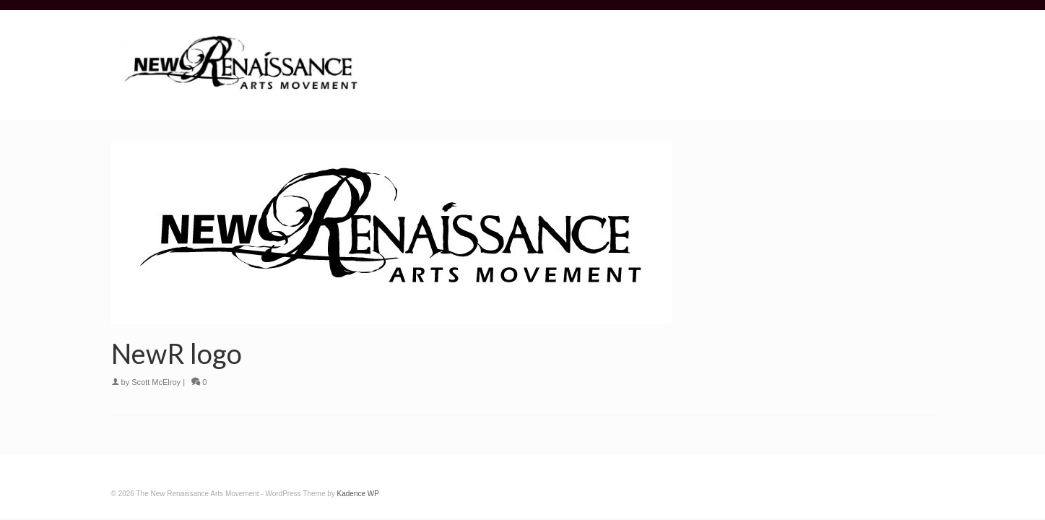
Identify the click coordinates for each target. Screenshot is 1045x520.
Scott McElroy (156, 382)
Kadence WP (358, 494)
